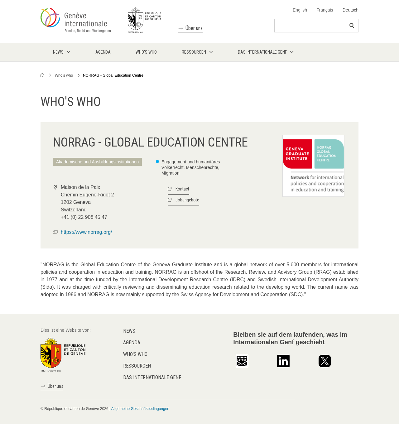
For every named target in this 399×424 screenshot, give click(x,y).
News (129, 331)
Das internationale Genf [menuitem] (262, 52)
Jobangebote (187, 199)
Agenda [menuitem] (103, 52)
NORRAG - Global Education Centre (113, 75)
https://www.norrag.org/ (86, 232)
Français (324, 9)
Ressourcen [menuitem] (194, 52)
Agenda (131, 342)
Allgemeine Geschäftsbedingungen (140, 409)
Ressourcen (137, 366)
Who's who (64, 75)
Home (43, 75)
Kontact (182, 188)
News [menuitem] (58, 52)
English (300, 9)
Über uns (194, 28)
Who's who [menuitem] (146, 52)
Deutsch (350, 9)
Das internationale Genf (152, 377)
